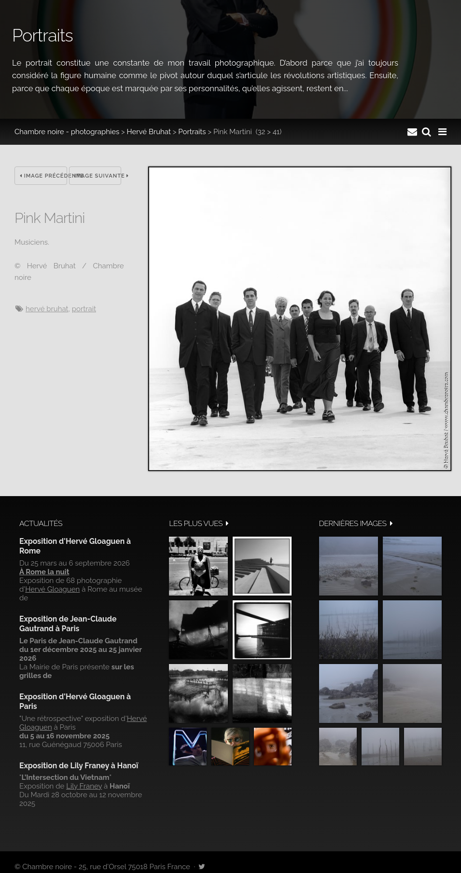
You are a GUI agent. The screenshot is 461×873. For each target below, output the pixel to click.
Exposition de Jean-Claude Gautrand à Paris (67, 623)
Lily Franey (84, 786)
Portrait (84, 309)
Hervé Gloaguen (52, 589)
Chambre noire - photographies (66, 131)
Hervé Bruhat (149, 131)
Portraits (192, 131)
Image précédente (43, 176)
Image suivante (98, 176)
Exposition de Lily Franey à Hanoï (78, 765)
